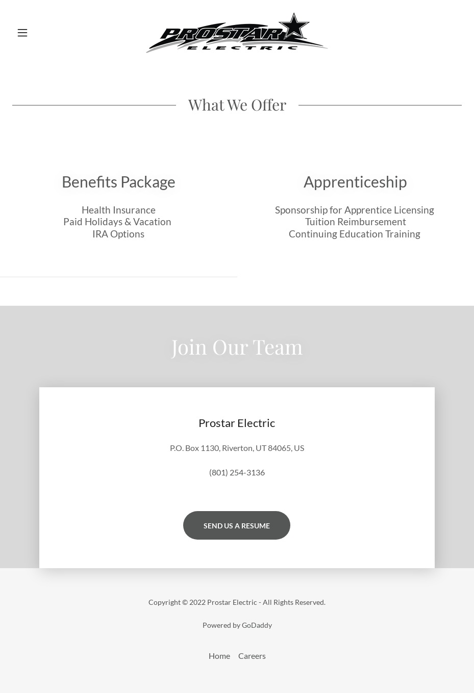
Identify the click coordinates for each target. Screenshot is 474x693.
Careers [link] (252, 655)
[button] (46, 32)
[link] (237, 32)
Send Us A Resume (237, 525)
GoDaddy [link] (257, 625)
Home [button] (219, 655)
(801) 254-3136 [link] (237, 472)
